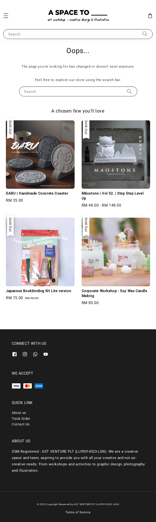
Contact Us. (21, 424)
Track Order (21, 418)
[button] (6, 16)
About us (19, 413)
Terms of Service (78, 512)
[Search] (144, 34)
